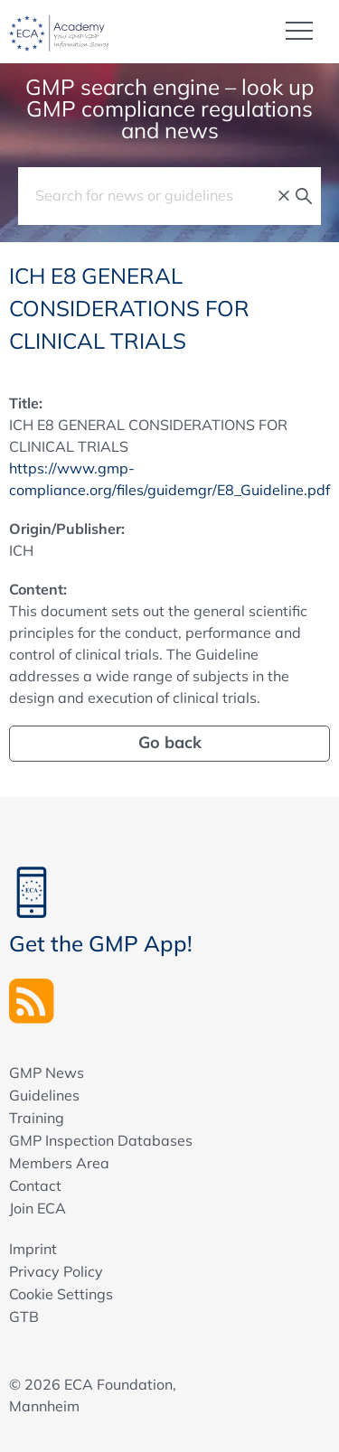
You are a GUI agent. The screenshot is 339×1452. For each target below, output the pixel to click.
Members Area (59, 1163)
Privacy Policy (56, 1271)
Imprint (33, 1249)
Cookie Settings (61, 1294)
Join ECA (37, 1208)
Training (36, 1118)
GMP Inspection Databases (101, 1140)
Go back (170, 742)
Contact (35, 1185)
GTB (24, 1316)
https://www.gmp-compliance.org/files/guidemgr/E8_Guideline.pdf (169, 479)
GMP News (46, 1072)
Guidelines (44, 1095)
